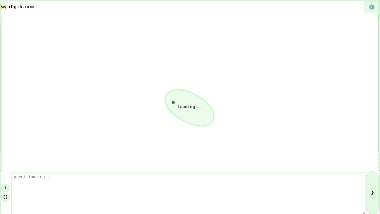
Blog (10, 69)
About (11, 77)
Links (11, 61)
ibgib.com (21, 7)
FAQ (8, 52)
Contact (14, 86)
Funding (14, 44)
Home (10, 36)
